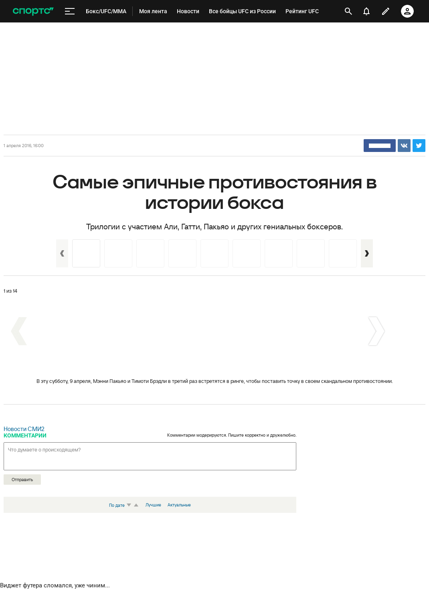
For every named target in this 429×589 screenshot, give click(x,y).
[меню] (69, 11)
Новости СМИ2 (24, 429)
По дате (121, 505)
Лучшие (153, 505)
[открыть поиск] (348, 11)
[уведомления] (366, 11)
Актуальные (179, 505)
